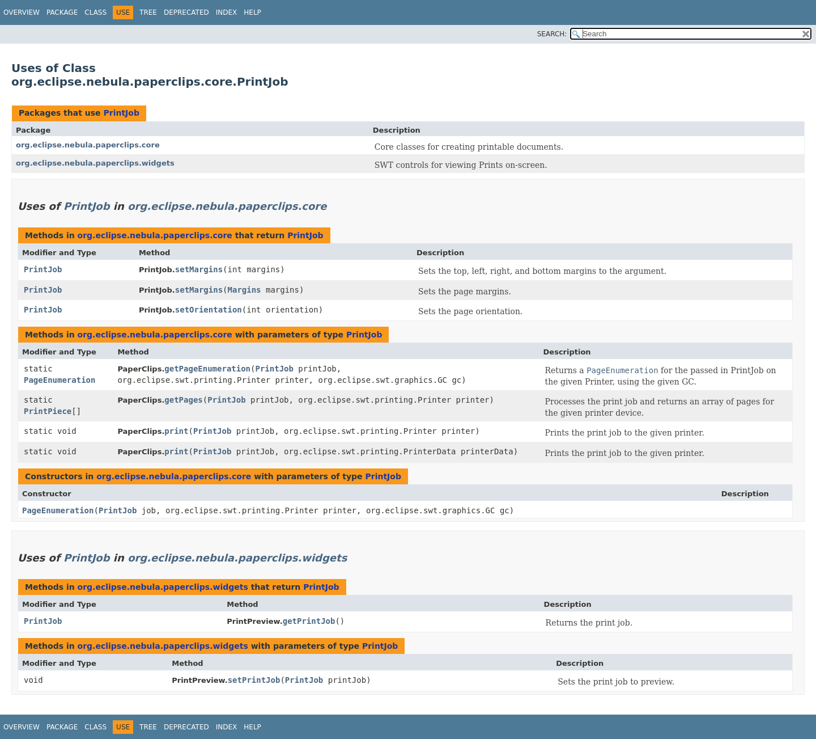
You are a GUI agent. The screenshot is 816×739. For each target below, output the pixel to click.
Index (226, 12)
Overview (21, 12)
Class (95, 12)
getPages (183, 399)
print (176, 431)
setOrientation (208, 309)
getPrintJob (309, 621)
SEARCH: (552, 34)
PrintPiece (47, 411)
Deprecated (186, 12)
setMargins (199, 269)
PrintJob (121, 112)
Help (252, 12)
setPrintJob (254, 680)
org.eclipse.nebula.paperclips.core (88, 145)
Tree (148, 12)
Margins (244, 289)
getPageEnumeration (207, 368)
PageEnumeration (59, 380)
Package (62, 12)
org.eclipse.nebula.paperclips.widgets (95, 163)
